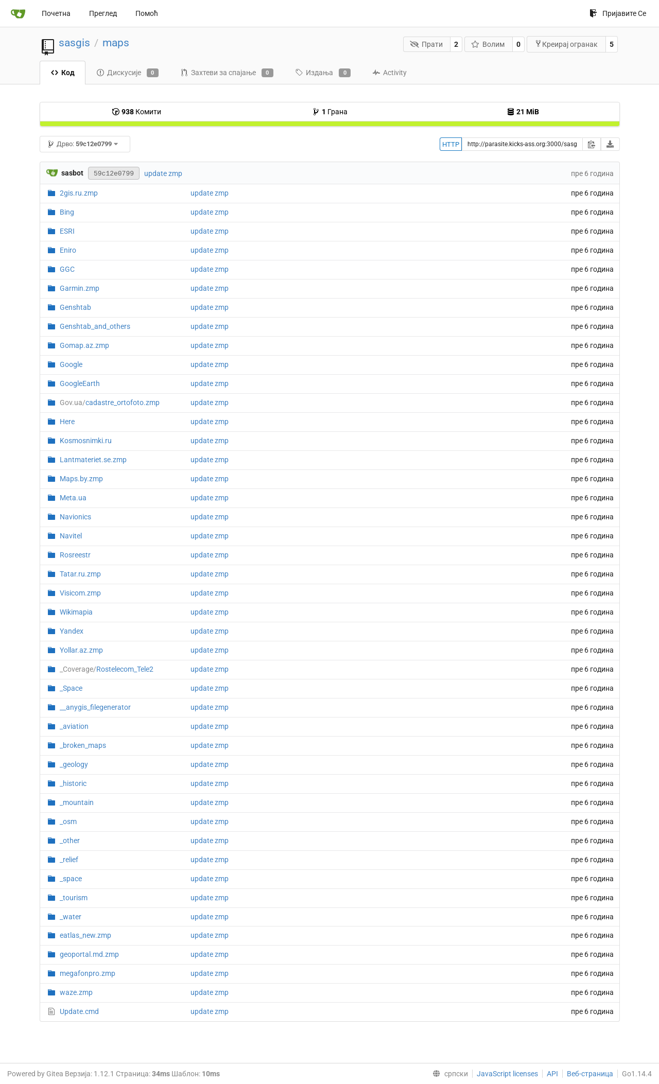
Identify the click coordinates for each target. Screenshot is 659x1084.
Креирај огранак (566, 44)
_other (70, 840)
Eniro (68, 250)
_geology (74, 764)
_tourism (74, 898)
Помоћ (146, 13)
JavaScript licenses (507, 1074)
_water (70, 917)
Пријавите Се (618, 13)
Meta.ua (73, 498)
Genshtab (75, 307)
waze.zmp (76, 992)
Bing (67, 212)
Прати (426, 44)
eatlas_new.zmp (85, 935)
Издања (323, 73)
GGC (67, 269)
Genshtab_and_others (95, 326)
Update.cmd (79, 1011)
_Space (71, 688)
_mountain (77, 802)
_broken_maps (83, 745)
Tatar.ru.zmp (80, 574)
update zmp (163, 173)
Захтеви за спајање (226, 73)
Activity (389, 72)
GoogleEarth (80, 383)
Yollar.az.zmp (81, 650)
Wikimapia (76, 612)
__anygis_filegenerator (95, 707)
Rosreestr (75, 555)
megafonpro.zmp (87, 973)
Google (71, 364)
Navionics (75, 517)
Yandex (71, 631)
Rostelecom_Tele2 (106, 669)
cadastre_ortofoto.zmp (110, 402)
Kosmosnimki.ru (86, 440)
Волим (488, 44)
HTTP (450, 144)
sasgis (74, 43)
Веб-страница (590, 1074)
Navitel (71, 536)
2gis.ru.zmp (79, 193)
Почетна (56, 13)
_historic (73, 783)
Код (62, 72)
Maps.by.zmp (81, 479)
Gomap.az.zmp (84, 345)
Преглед (103, 13)
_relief (69, 859)
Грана (330, 112)
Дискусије (127, 73)
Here (67, 421)
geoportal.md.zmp (89, 954)
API (552, 1074)
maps (115, 43)
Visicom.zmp (80, 593)
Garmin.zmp (79, 288)
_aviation (74, 726)
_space (71, 879)
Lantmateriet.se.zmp (93, 460)
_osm (68, 821)
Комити (136, 112)
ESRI (67, 231)
